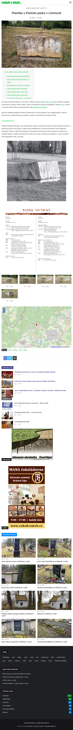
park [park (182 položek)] (4, 661)
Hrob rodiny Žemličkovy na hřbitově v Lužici (52, 561)
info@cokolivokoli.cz (43, 723)
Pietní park (48, 102)
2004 (62, 104)
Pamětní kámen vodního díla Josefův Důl (18, 76)
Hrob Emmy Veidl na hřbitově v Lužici (15, 587)
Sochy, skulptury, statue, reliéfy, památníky (16, 72)
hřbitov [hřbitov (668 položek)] (19, 657)
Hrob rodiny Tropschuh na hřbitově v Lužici (17, 642)
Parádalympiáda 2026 (22, 421)
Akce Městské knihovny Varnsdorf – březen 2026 (31, 403)
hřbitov (25, 350)
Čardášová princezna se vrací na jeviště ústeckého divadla (35, 372)
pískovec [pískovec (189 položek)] (17, 661)
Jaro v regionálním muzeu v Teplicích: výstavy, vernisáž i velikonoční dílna (40, 390)
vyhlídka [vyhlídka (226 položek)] (43, 661)
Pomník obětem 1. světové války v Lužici (15, 683)
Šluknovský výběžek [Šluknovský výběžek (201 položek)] (60, 661)
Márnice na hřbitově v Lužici (47, 614)
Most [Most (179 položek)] (52, 657)
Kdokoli (5, 712)
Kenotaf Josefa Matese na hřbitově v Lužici (52, 587)
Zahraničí (6, 702)
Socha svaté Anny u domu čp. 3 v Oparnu (18, 85)
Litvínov (15, 350)
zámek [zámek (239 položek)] (50, 661)
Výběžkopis (6, 699)
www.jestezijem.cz (50, 726)
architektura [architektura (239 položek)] (6, 657)
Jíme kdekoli (7, 705)
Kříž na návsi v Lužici (9, 680)
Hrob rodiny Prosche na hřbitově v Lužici (16, 561)
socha (9, 350)
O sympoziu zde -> (8, 120)
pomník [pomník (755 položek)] (10, 661)
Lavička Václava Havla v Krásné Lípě (17, 95)
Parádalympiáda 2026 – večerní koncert (28, 412)
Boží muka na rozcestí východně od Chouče (17, 674)
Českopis (6, 695)
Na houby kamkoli (8, 709)
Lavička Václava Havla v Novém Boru (17, 92)
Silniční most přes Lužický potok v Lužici (15, 677)
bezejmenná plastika (40, 107)
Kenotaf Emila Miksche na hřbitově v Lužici (52, 642)
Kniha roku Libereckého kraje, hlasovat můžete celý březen (35, 381)
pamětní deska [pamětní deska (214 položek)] (61, 657)
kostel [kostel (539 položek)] (31, 657)
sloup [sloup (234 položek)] (30, 661)
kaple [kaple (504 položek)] (25, 657)
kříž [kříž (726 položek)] (37, 657)
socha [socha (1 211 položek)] (36, 661)
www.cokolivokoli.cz (30, 723)
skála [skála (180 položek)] (24, 661)
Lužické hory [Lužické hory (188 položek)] (44, 657)
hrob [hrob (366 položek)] (13, 657)
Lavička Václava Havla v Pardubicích (17, 88)
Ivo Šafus (32, 18)
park (20, 350)
